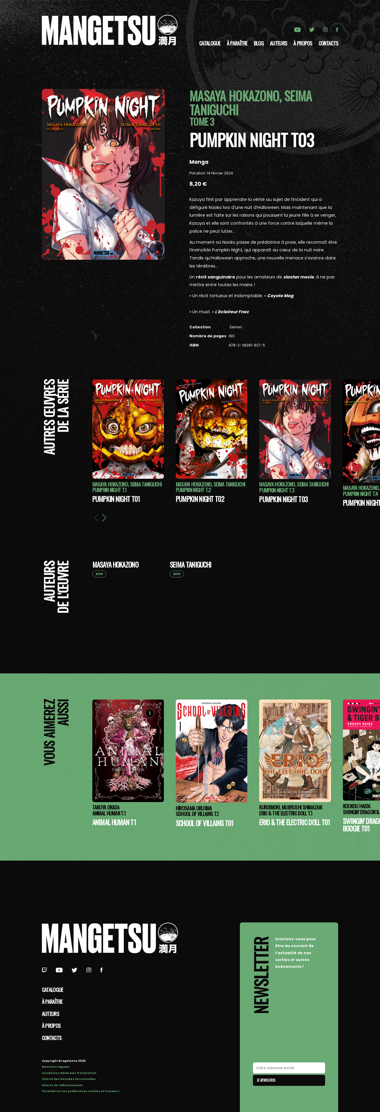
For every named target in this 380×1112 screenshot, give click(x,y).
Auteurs (278, 43)
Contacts (328, 43)
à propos (302, 43)
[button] (104, 518)
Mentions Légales (56, 1067)
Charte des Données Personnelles (69, 1079)
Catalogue (210, 43)
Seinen (235, 327)
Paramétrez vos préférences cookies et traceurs (80, 1091)
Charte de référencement (62, 1085)
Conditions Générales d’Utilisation (69, 1073)
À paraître (237, 43)
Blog (259, 43)
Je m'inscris (266, 1080)
